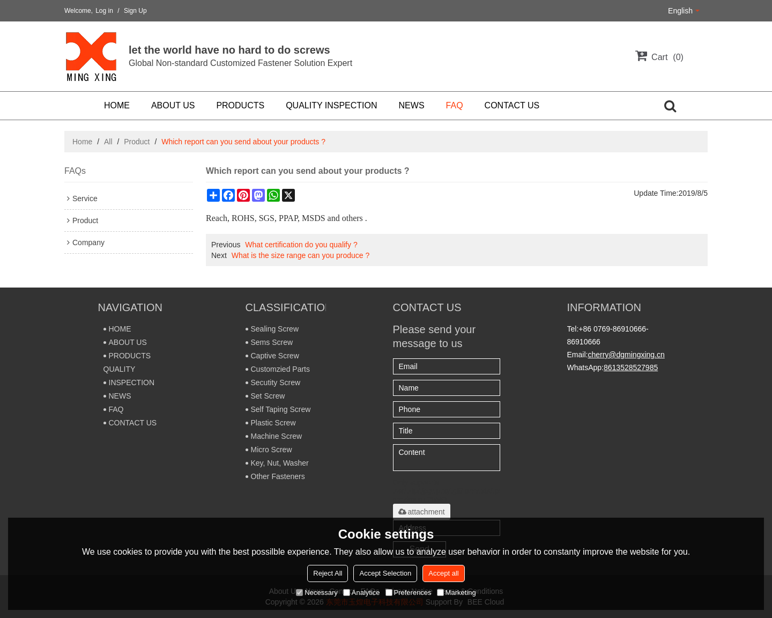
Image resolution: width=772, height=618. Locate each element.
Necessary (316, 592)
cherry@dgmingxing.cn (626, 354)
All (108, 141)
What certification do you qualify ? (301, 244)
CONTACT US (512, 105)
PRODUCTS (240, 105)
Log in (104, 10)
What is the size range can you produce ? (301, 255)
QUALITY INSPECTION (331, 105)
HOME (117, 105)
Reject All (327, 573)
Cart (667, 57)
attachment (421, 511)
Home (82, 141)
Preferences (408, 592)
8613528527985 (631, 367)
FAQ (454, 105)
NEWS (412, 105)
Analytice (361, 592)
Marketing (456, 592)
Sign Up (135, 10)
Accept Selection (385, 573)
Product (137, 141)
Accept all (443, 573)
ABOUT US (173, 105)
